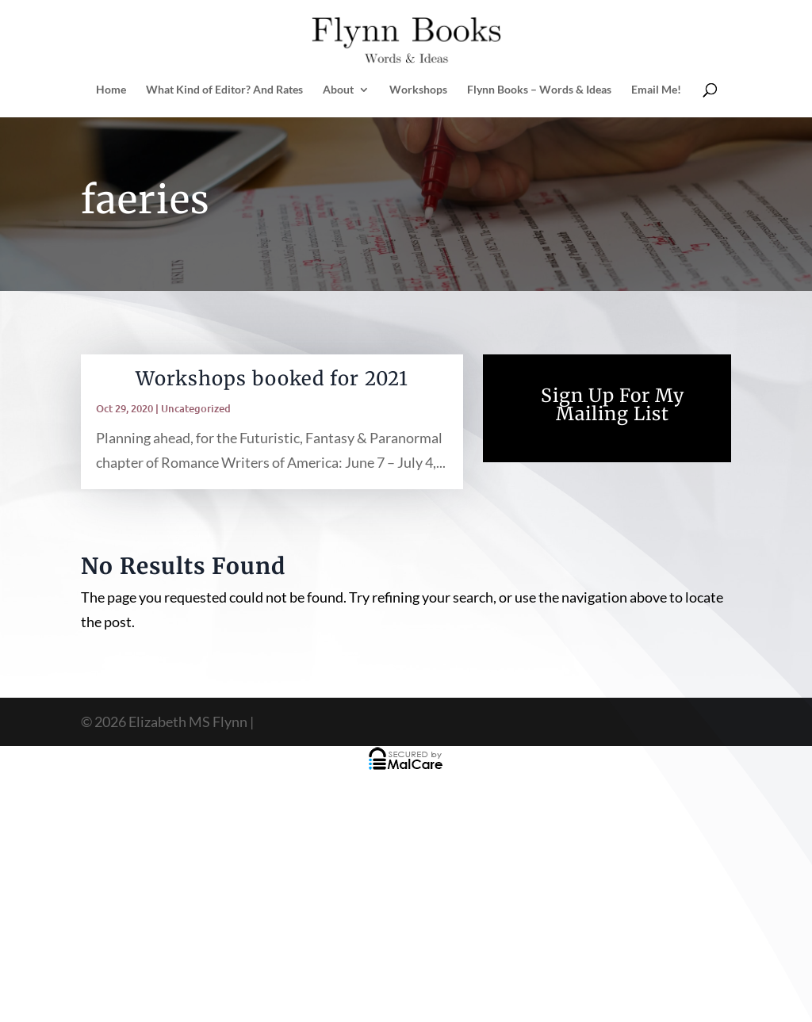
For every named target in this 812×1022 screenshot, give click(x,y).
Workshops (418, 90)
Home (111, 90)
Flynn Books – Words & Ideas (539, 90)
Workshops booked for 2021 (272, 378)
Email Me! (656, 90)
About (338, 90)
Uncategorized (196, 408)
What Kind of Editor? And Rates (224, 90)
